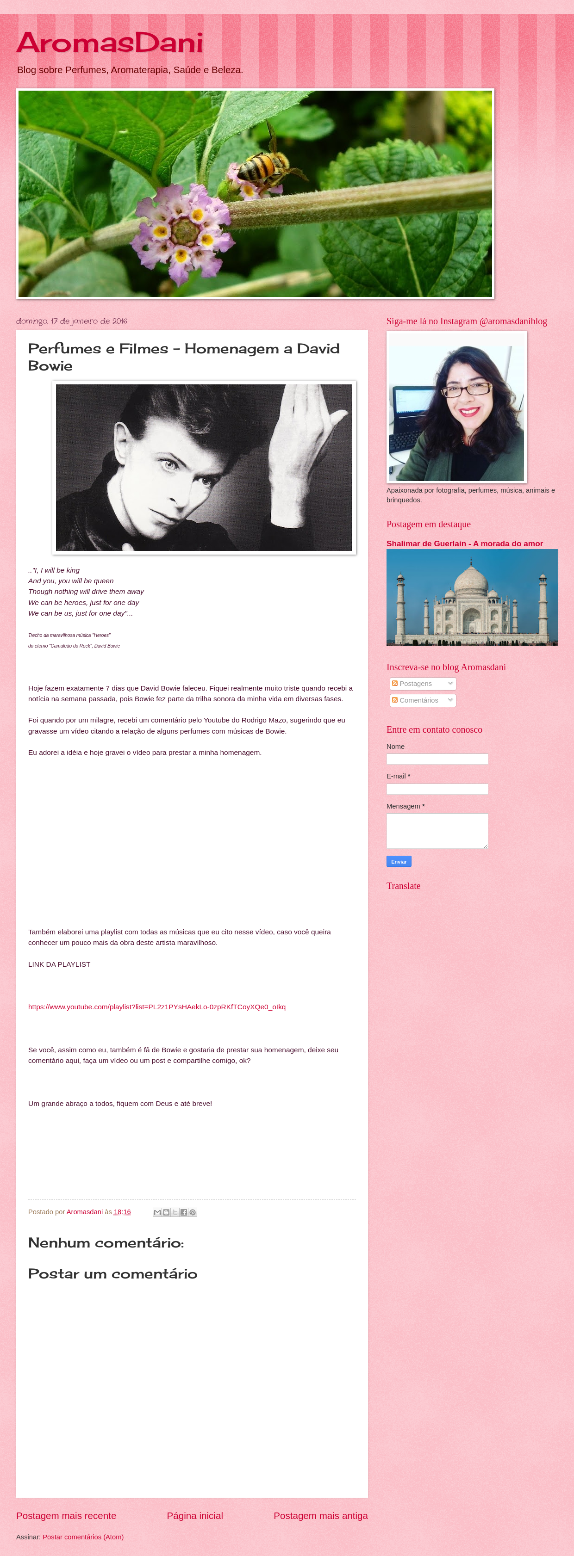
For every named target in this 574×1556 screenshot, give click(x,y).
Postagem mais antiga (321, 1515)
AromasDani (110, 41)
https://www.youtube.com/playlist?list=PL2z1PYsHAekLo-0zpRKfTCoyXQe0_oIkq (157, 1007)
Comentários (415, 700)
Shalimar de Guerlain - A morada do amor (465, 543)
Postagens (412, 683)
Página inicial (195, 1515)
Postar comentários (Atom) (83, 1537)
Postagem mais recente (66, 1515)
